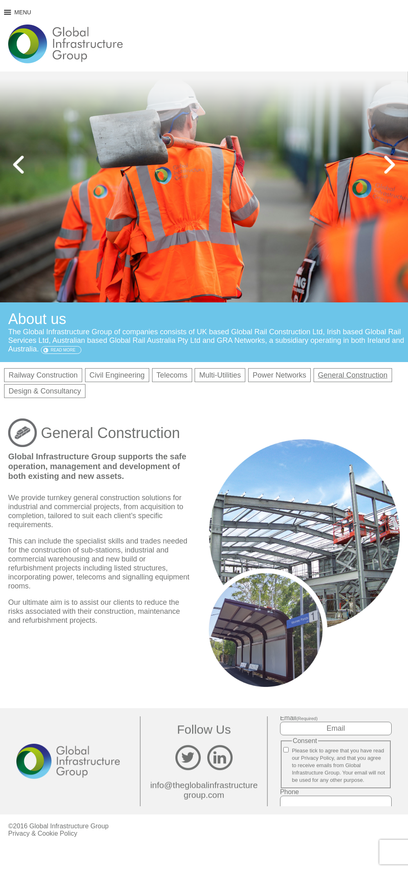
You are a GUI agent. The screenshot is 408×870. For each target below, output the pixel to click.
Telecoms (172, 375)
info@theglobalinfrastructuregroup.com (204, 789)
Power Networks (279, 375)
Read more (63, 350)
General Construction (353, 375)
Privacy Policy (317, 758)
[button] (22, 12)
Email (299, 717)
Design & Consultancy (45, 391)
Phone (289, 791)
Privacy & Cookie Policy (42, 833)
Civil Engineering (117, 375)
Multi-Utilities (220, 375)
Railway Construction (43, 375)
